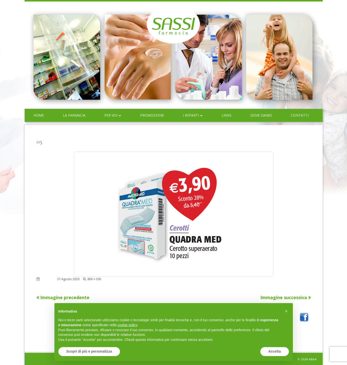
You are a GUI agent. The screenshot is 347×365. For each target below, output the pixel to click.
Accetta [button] (274, 351)
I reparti (191, 115)
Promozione (152, 115)
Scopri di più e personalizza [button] (89, 351)
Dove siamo (261, 115)
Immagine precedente (64, 297)
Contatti (299, 115)
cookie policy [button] (127, 325)
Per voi (110, 115)
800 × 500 (94, 279)
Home (39, 115)
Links (226, 115)
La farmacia (74, 115)
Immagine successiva (283, 297)
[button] (286, 311)
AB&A (312, 359)
